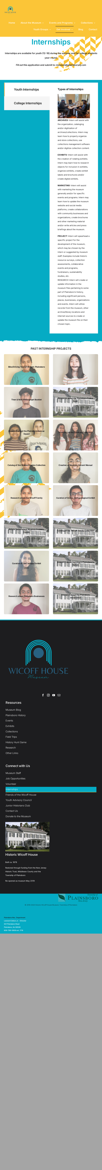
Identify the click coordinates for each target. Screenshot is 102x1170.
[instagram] (48, 695)
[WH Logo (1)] (10, 5)
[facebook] (43, 695)
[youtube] (53, 695)
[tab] (27, 89)
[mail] (59, 695)
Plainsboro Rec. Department (14, 918)
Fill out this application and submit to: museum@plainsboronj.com (51, 65)
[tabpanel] (74, 208)
